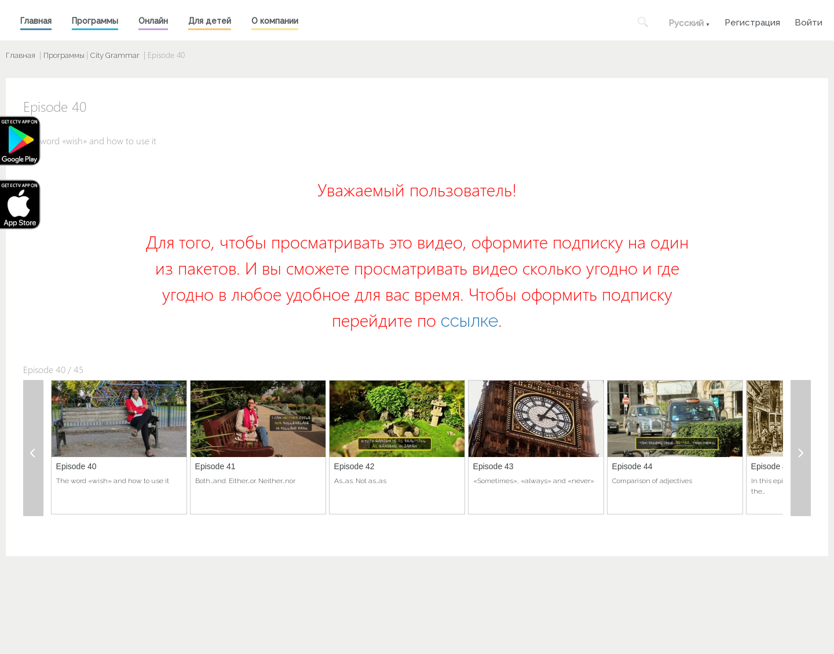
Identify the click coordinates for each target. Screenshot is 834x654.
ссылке (469, 320)
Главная (36, 20)
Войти (808, 21)
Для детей (209, 20)
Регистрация (752, 21)
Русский (686, 23)
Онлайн (153, 20)
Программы (95, 20)
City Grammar (115, 55)
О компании (274, 20)
